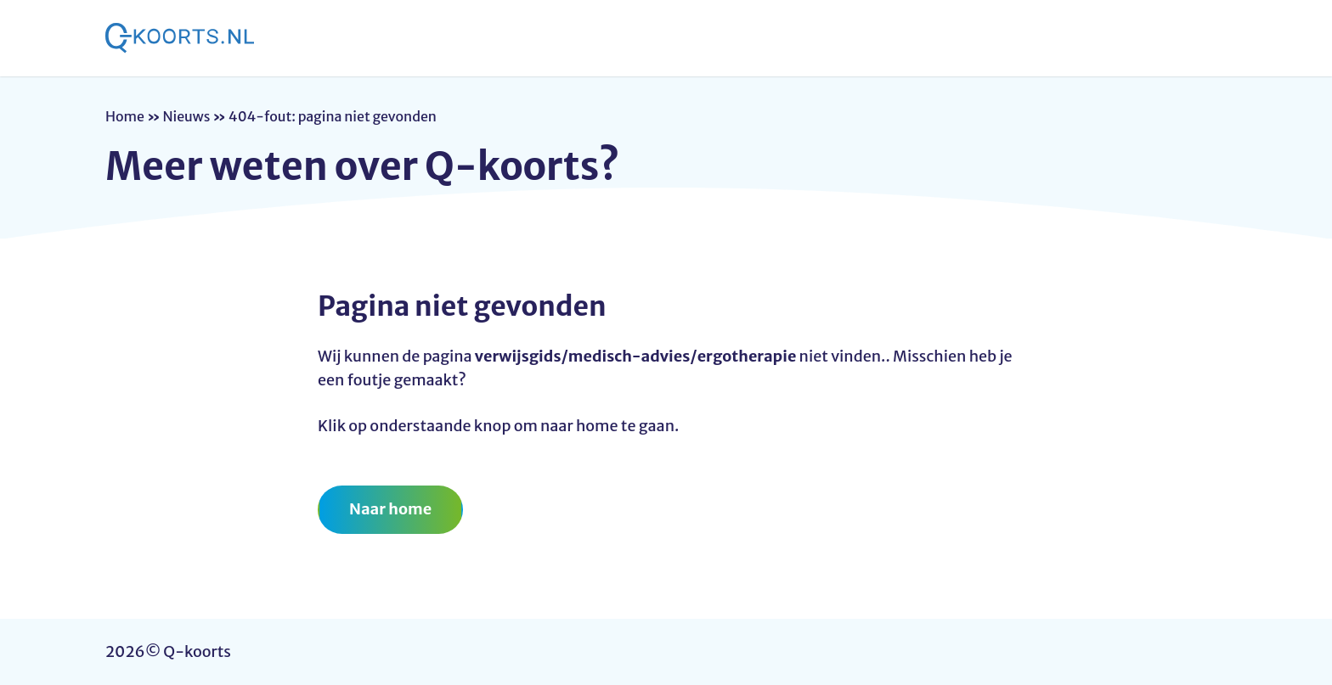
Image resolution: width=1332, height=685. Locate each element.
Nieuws (186, 116)
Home (124, 116)
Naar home (390, 509)
